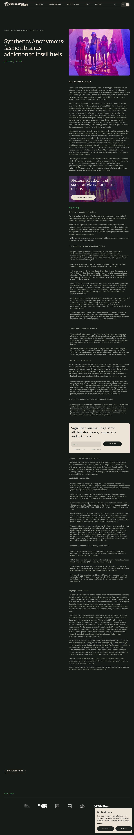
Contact (98, 4)
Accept (105, 828)
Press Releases (73, 4)
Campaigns (8, 30)
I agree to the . (88, 449)
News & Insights (55, 4)
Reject (124, 828)
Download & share (15, 771)
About (87, 4)
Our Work (39, 4)
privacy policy (96, 449)
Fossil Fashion (21, 30)
